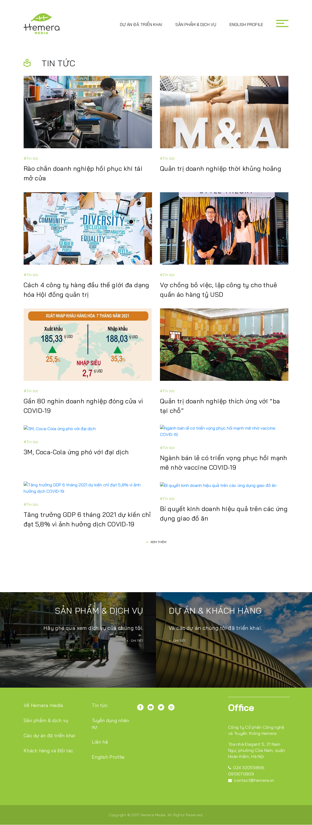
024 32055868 (246, 755)
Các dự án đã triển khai (49, 723)
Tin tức (100, 693)
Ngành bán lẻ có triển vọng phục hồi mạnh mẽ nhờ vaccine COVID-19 (223, 456)
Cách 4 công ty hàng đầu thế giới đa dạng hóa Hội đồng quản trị (86, 290)
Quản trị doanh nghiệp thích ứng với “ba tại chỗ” (220, 406)
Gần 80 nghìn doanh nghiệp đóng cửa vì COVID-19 (83, 406)
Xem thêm (156, 529)
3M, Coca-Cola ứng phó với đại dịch (76, 452)
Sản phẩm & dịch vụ (195, 24)
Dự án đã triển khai (141, 24)
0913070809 (241, 761)
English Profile (246, 24)
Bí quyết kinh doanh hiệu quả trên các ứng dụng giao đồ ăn (224, 507)
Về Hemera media (43, 693)
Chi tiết (134, 628)
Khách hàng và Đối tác (48, 738)
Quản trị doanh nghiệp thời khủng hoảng (220, 169)
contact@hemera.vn (251, 767)
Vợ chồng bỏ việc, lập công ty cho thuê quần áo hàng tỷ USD (218, 290)
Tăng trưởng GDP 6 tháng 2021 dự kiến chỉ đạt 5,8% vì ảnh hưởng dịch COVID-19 (87, 507)
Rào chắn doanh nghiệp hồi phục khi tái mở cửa (83, 173)
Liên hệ (100, 729)
